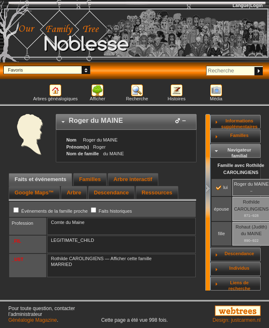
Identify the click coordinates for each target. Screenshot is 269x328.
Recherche (137, 98)
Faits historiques (111, 211)
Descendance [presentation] (111, 192)
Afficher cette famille (131, 258)
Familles (239, 135)
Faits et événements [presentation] (40, 179)
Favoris (15, 69)
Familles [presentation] (90, 179)
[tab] (126, 122)
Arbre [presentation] (74, 192)
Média (216, 98)
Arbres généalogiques (55, 98)
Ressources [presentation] (157, 192)
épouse (221, 208)
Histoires (177, 98)
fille (221, 233)
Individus (239, 268)
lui (222, 187)
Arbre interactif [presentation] (133, 179)
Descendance (239, 253)
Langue (241, 5)
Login (256, 5)
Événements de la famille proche (51, 211)
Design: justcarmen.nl (237, 320)
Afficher (97, 98)
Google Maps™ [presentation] (34, 192)
